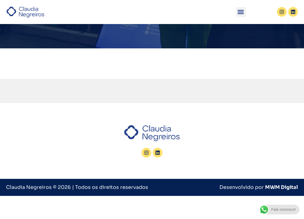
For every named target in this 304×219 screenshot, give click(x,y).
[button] (241, 12)
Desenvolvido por (258, 187)
